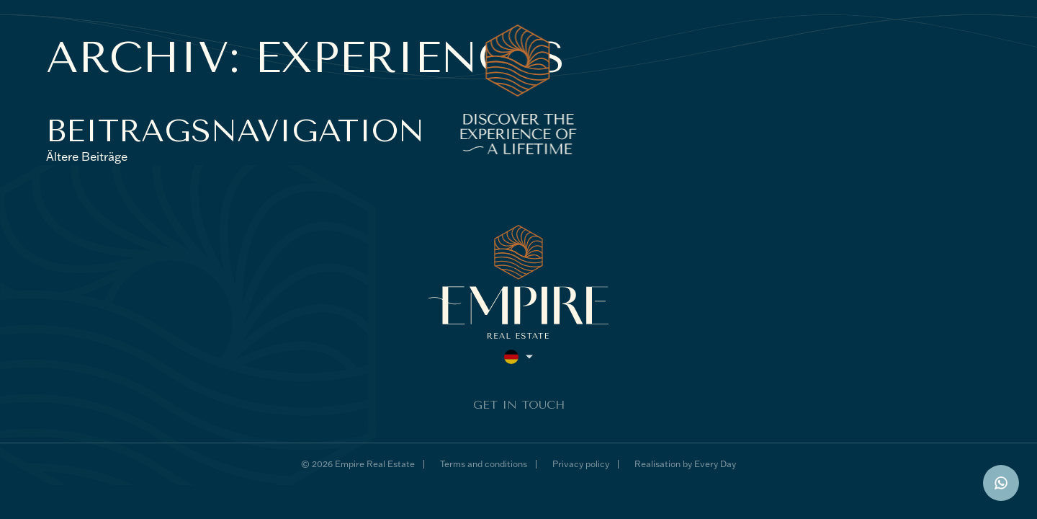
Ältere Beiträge (86, 156)
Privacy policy (580, 463)
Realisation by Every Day (685, 463)
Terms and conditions (483, 463)
